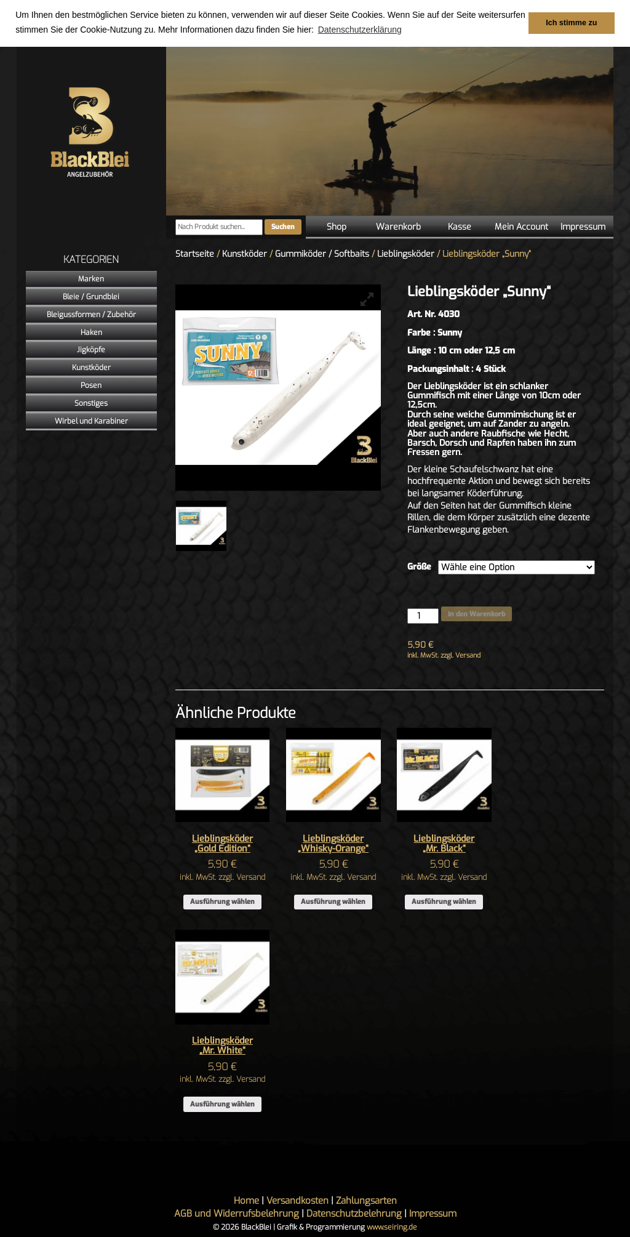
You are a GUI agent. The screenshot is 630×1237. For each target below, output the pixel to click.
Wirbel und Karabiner (91, 421)
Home (246, 1201)
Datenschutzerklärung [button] (360, 29)
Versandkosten (297, 1201)
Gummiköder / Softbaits (322, 254)
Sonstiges (91, 403)
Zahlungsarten (366, 1201)
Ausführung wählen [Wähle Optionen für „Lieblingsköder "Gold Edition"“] (222, 901)
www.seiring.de (392, 1227)
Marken (91, 279)
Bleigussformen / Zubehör (91, 315)
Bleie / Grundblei (91, 297)
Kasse (459, 227)
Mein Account (521, 227)
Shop (336, 227)
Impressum (582, 227)
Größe (419, 567)
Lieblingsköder (405, 254)
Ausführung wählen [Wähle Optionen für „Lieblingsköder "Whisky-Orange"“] (333, 901)
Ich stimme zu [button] (571, 22)
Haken (91, 332)
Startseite (194, 254)
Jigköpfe (91, 350)
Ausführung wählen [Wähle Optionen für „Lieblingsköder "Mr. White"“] (222, 1104)
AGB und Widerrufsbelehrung (236, 1213)
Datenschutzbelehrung (354, 1213)
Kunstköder (91, 368)
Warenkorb (398, 227)
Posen (91, 385)
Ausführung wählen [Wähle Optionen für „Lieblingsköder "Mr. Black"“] (444, 901)
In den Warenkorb (476, 614)
